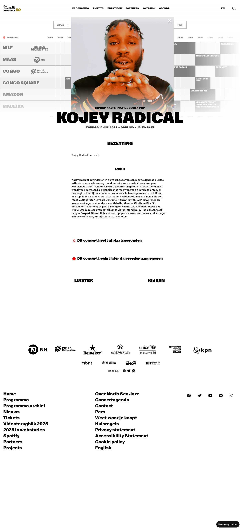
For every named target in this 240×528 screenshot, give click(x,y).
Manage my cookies (227, 524)
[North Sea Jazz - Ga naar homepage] (12, 8)
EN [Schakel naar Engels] (223, 8)
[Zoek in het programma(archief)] (234, 8)
